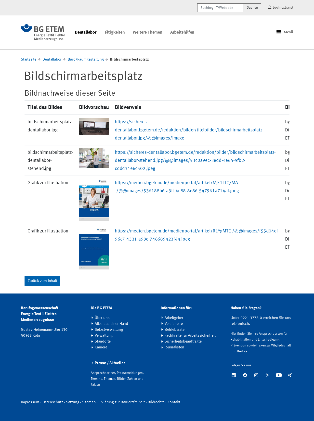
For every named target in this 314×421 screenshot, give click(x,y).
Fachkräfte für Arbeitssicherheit (190, 336)
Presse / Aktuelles (110, 363)
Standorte (103, 342)
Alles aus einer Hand (111, 324)
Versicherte (174, 324)
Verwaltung (104, 336)
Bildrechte (156, 402)
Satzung (72, 402)
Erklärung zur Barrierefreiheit (122, 402)
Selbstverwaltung (109, 330)
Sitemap (89, 402)
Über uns (102, 318)
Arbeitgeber (174, 318)
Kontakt (174, 402)
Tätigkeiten (114, 32)
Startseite (28, 60)
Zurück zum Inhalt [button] (42, 281)
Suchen (252, 7)
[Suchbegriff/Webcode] (220, 7)
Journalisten (174, 347)
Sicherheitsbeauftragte (183, 342)
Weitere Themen (147, 32)
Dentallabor (85, 32)
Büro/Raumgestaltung (86, 60)
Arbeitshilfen (182, 32)
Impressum (30, 402)
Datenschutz (52, 402)
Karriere (101, 347)
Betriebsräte (174, 330)
